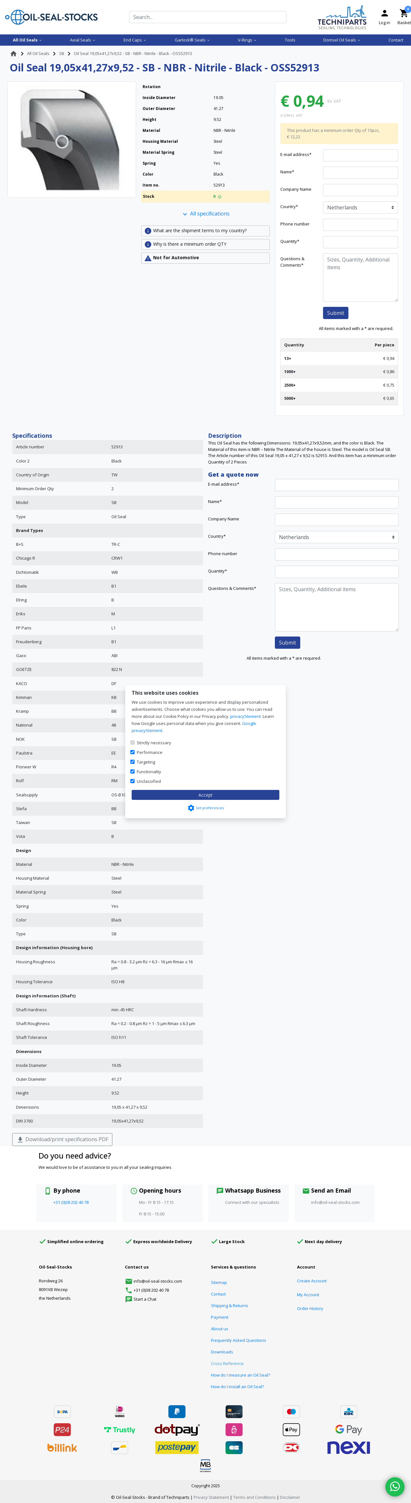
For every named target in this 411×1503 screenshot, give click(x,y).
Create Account (312, 1281)
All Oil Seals (27, 40)
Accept (205, 795)
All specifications (205, 214)
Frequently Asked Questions (238, 1340)
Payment (219, 1317)
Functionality (149, 771)
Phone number (295, 224)
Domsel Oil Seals (342, 40)
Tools (290, 40)
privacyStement (245, 716)
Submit (335, 312)
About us (219, 1329)
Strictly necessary (154, 743)
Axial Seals (83, 40)
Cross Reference (227, 1363)
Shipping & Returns (229, 1305)
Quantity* (289, 241)
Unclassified (149, 781)
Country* (289, 206)
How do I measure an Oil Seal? (240, 1375)
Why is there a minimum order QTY (185, 244)
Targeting (146, 762)
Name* (287, 172)
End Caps (135, 40)
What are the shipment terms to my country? (195, 231)
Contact (396, 40)
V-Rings (247, 40)
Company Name (295, 189)
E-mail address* (295, 154)
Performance (149, 752)
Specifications (32, 435)
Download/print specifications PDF (62, 1140)
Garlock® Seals (192, 40)
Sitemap (219, 1282)
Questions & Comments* (292, 262)
